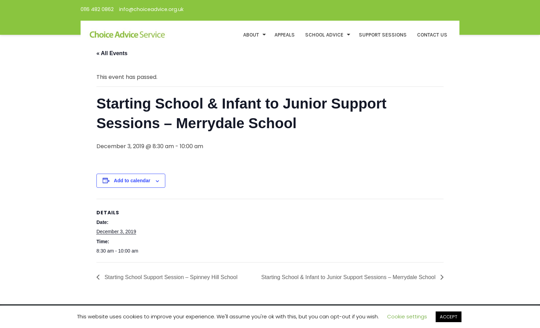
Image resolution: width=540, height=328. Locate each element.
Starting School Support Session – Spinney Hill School (170, 277)
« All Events (111, 53)
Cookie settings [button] (407, 316)
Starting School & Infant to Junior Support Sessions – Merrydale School (349, 277)
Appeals (284, 35)
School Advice (324, 35)
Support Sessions (383, 35)
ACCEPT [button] (448, 317)
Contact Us (432, 35)
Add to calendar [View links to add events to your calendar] (132, 180)
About (251, 35)
